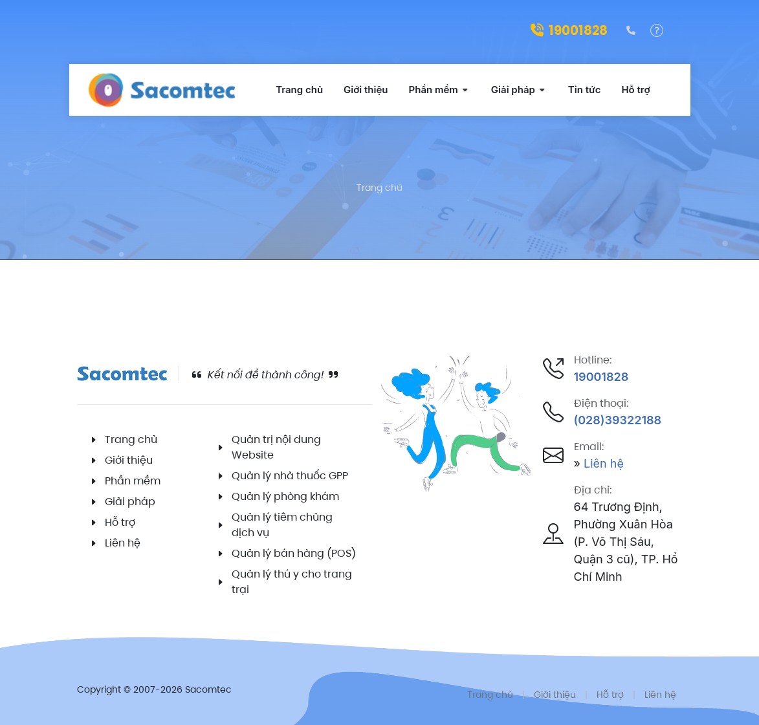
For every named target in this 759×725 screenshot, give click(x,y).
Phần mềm (132, 480)
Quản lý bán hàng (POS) (294, 553)
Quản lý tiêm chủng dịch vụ (282, 525)
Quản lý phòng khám (285, 496)
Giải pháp (130, 501)
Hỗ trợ (120, 522)
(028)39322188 (618, 420)
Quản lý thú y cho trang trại (292, 582)
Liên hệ (122, 543)
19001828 (569, 30)
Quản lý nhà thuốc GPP (290, 475)
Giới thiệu (129, 460)
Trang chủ (379, 187)
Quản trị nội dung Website (276, 447)
